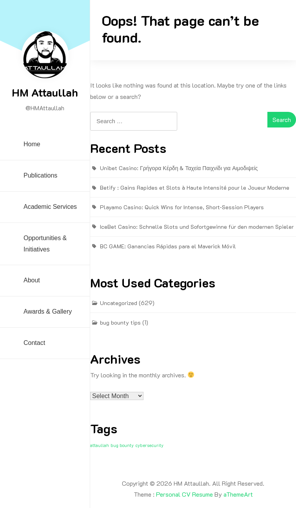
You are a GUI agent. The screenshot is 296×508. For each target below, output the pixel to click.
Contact (34, 342)
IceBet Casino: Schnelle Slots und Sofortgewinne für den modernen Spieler (197, 226)
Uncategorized (118, 303)
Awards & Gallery (48, 311)
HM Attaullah (45, 92)
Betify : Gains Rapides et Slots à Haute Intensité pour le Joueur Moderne (194, 187)
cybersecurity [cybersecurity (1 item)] (149, 445)
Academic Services (50, 206)
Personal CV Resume (184, 494)
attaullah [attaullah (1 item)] (99, 445)
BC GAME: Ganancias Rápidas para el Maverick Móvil (168, 246)
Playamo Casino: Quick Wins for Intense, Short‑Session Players (182, 207)
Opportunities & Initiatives (45, 244)
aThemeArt (238, 494)
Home (32, 144)
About (32, 280)
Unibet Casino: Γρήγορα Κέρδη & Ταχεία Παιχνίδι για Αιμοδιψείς (179, 168)
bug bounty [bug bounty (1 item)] (122, 445)
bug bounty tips (120, 322)
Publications (40, 175)
